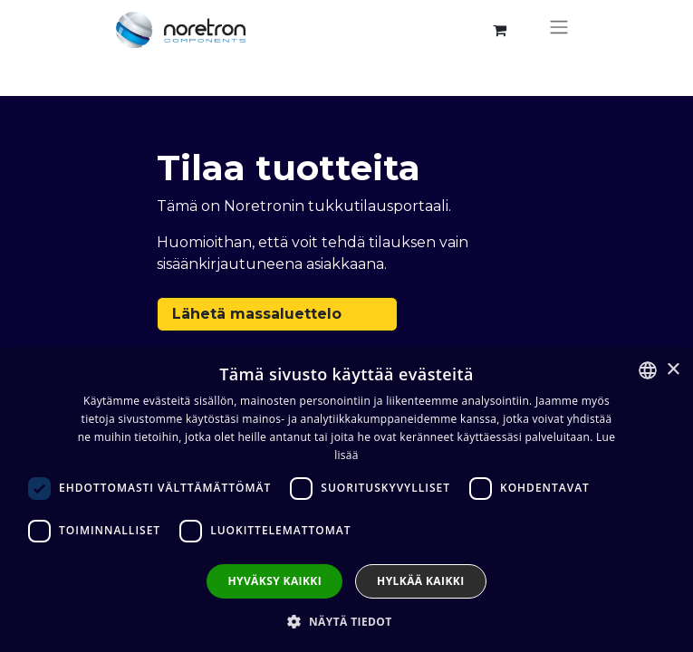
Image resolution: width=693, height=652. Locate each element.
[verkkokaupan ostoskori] (500, 30)
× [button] (672, 370)
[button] (346, 621)
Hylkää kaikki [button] (420, 581)
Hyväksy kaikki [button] (274, 581)
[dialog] (346, 500)
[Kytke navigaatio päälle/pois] (559, 30)
